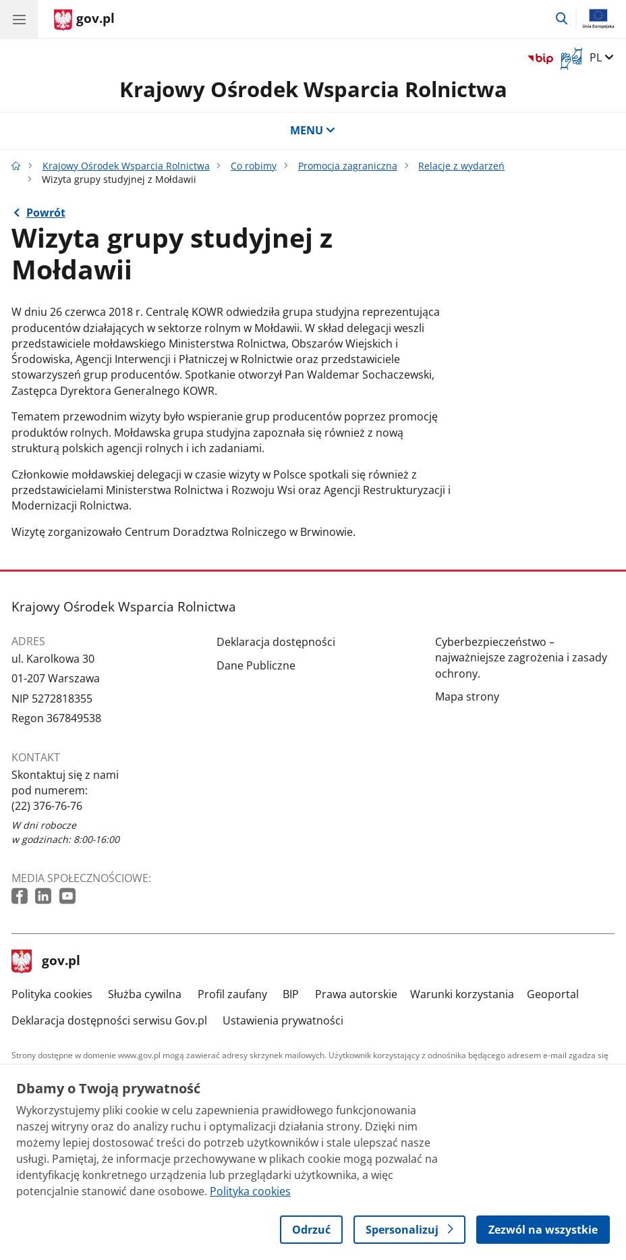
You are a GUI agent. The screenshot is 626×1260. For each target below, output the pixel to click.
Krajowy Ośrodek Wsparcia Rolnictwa (313, 89)
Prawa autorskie (356, 994)
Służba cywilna (144, 994)
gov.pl (45, 962)
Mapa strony (467, 696)
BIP (291, 994)
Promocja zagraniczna (347, 165)
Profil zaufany (232, 994)
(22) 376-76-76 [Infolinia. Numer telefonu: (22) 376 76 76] (46, 805)
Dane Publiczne (256, 665)
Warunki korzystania (462, 994)
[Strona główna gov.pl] (84, 20)
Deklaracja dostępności (276, 641)
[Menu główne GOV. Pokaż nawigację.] (19, 19)
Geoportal (553, 994)
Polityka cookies (51, 994)
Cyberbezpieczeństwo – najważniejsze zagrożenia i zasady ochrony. (521, 657)
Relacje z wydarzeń (461, 165)
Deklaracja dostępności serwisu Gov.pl (109, 1020)
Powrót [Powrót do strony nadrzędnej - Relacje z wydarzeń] (45, 212)
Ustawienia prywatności (283, 1020)
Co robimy (254, 165)
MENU (313, 130)
